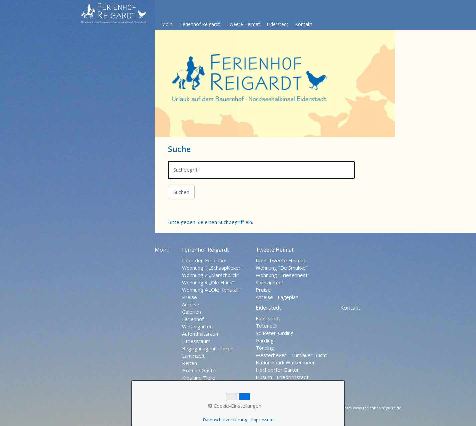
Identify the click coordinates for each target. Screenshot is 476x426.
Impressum (228, 408)
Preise (189, 297)
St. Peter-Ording (275, 333)
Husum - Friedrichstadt (282, 377)
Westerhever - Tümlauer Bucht (291, 355)
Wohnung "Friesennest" (283, 275)
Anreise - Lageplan (277, 297)
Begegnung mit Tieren (207, 348)
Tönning (265, 347)
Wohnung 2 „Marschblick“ (210, 275)
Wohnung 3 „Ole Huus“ (208, 282)
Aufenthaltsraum (201, 333)
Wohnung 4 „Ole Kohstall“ (211, 289)
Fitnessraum (196, 341)
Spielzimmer (270, 282)
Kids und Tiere (198, 377)
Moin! (167, 24)
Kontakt (303, 24)
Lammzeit (193, 355)
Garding (265, 340)
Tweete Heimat (243, 24)
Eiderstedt (277, 24)
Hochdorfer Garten (278, 369)
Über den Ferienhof (204, 260)
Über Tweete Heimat (280, 260)
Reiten (189, 363)
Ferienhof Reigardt (200, 24)
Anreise (190, 304)
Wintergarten (197, 326)
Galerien (191, 311)
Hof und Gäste (199, 370)
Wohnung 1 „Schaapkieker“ (212, 267)
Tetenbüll (266, 325)
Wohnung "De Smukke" (282, 267)
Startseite (166, 408)
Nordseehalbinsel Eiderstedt (279, 408)
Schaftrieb (193, 385)
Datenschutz (196, 408)
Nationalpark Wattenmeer (285, 362)
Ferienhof (193, 319)
